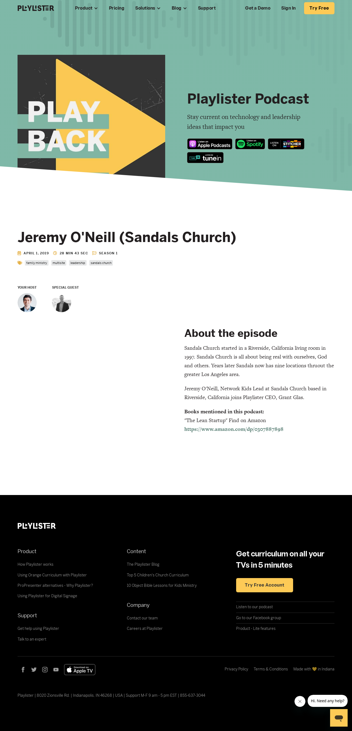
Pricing (117, 8)
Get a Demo (257, 8)
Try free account (264, 585)
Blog (177, 8)
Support (207, 8)
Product (84, 8)
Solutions (145, 8)
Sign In (288, 8)
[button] (87, 8)
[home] (41, 8)
